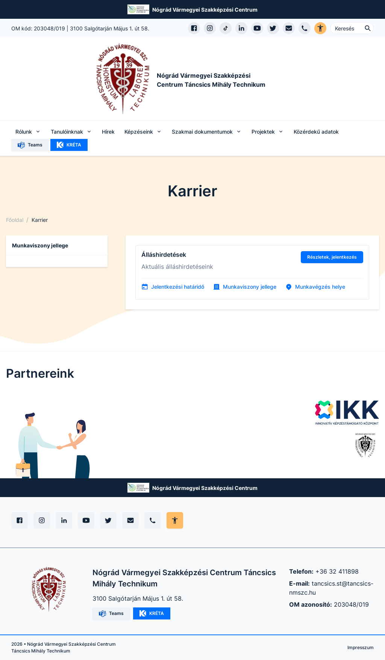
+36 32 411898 (337, 571)
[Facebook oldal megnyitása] (194, 28)
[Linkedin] (64, 520)
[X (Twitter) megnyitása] (273, 28)
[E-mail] (130, 520)
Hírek (108, 131)
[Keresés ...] (352, 28)
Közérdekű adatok (316, 131)
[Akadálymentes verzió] (320, 28)
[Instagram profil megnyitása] (210, 28)
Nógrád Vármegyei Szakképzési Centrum (205, 9)
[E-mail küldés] (289, 28)
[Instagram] (41, 520)
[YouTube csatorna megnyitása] (257, 28)
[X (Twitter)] (108, 520)
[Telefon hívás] (305, 28)
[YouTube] (86, 520)
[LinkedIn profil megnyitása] (241, 28)
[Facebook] (19, 520)
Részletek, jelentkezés (332, 257)
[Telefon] (152, 520)
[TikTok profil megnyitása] (226, 28)
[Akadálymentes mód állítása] (175, 520)
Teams (30, 145)
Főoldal (14, 220)
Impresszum (360, 647)
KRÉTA (69, 145)
